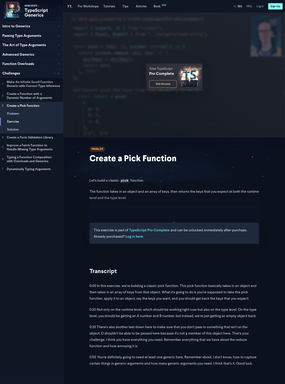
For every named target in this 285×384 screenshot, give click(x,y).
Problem (13, 113)
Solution (13, 129)
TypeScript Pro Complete (149, 230)
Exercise (13, 121)
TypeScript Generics (36, 12)
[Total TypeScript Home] (69, 6)
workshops (31, 6)
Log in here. (134, 236)
